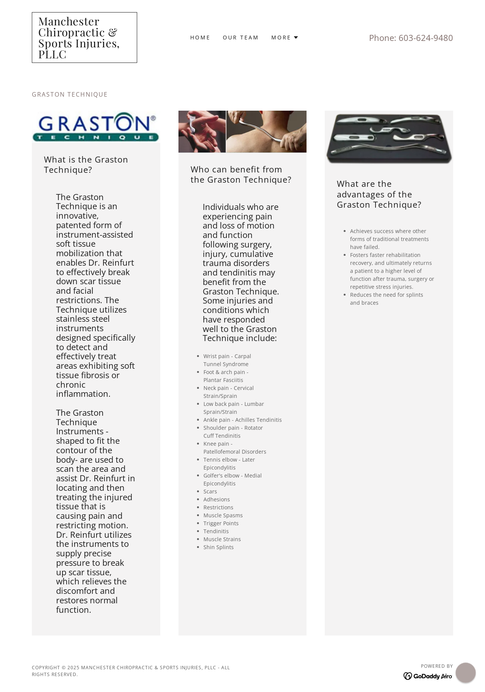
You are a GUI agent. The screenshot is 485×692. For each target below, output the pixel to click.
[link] (84, 56)
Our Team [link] (241, 37)
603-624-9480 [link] (426, 37)
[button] (285, 37)
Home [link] (200, 37)
